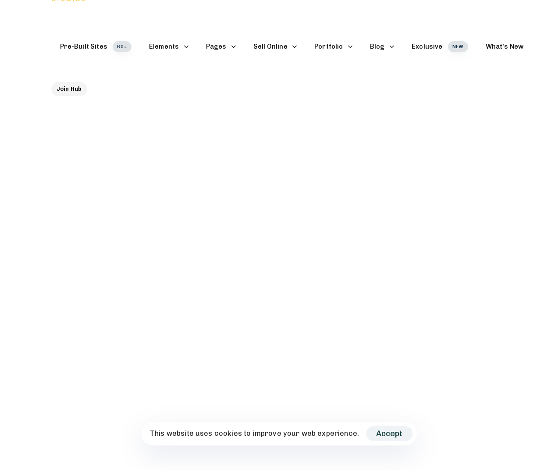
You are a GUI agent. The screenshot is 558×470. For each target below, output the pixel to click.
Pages (221, 46)
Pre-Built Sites (96, 46)
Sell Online (275, 46)
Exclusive (440, 46)
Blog (382, 46)
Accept (389, 433)
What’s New (505, 46)
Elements (168, 46)
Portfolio (333, 46)
